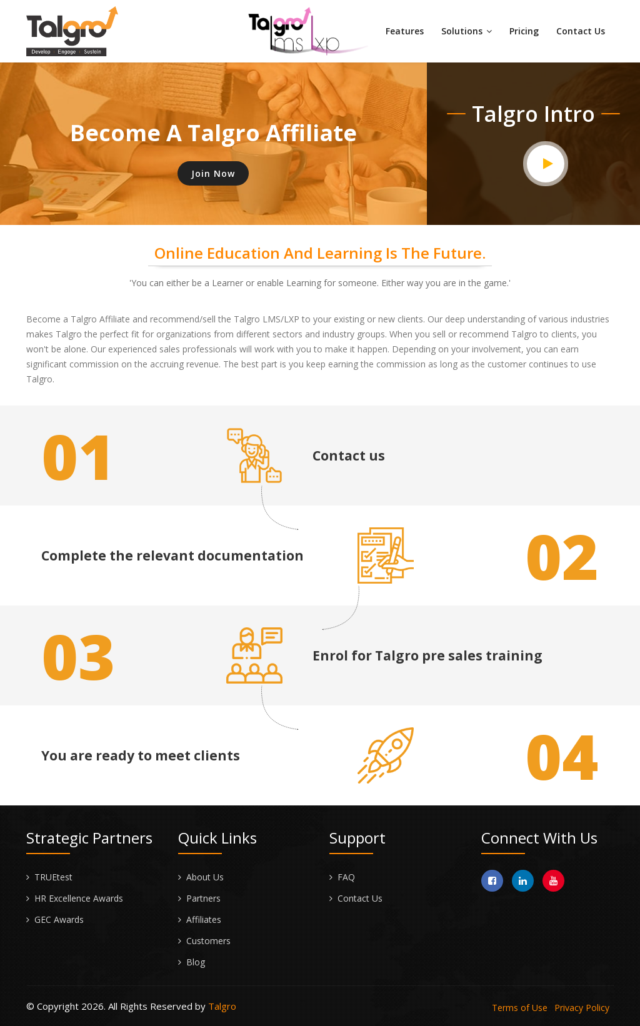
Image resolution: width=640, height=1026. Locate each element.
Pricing (524, 31)
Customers (208, 941)
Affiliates (203, 919)
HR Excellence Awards (78, 898)
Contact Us (580, 31)
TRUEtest (53, 877)
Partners (203, 898)
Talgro (222, 1006)
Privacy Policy (581, 1008)
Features (405, 31)
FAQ (346, 877)
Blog (195, 962)
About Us (205, 877)
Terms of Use (520, 1008)
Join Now (213, 173)
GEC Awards (59, 919)
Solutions (466, 31)
